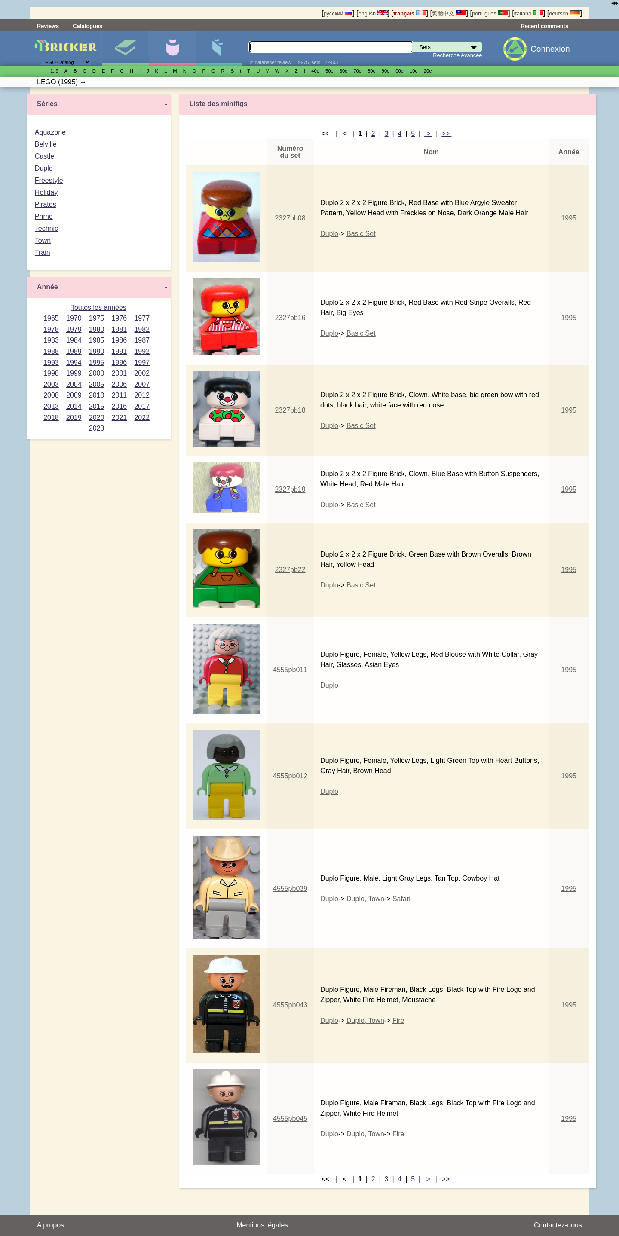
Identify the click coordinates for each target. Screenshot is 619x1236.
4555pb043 (290, 1005)
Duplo (44, 168)
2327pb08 (290, 218)
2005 (96, 384)
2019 (74, 417)
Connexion (550, 48)
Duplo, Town (365, 899)
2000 (96, 373)
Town (43, 240)
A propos (50, 1225)
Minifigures (172, 48)
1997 (142, 362)
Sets (125, 48)
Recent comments (544, 26)
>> (446, 133)
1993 (51, 362)
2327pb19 (290, 489)
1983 (51, 340)
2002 (142, 373)
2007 (142, 384)
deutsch (564, 13)
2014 (74, 406)
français (409, 13)
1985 (96, 340)
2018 (51, 417)
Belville (46, 144)
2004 (74, 384)
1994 (74, 362)
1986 (119, 340)
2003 (51, 384)
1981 (119, 329)
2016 (119, 406)
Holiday (46, 192)
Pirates (45, 204)
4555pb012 (290, 776)
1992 (142, 351)
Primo (44, 216)
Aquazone (50, 132)
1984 (74, 340)
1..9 (54, 70)
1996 (119, 362)
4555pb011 (290, 669)
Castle (44, 156)
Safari (401, 899)
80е (372, 70)
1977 (142, 318)
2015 (96, 406)
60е (344, 70)
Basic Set (361, 233)
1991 (119, 351)
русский (338, 13)
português (490, 13)
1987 (142, 340)
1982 (142, 329)
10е (414, 70)
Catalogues (87, 26)
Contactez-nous (558, 1225)
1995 (96, 362)
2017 (142, 406)
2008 (51, 395)
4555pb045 (290, 1118)
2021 (119, 417)
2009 (74, 395)
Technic (46, 228)
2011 (119, 395)
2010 (96, 395)
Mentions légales (262, 1225)
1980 (96, 329)
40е (315, 70)
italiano (528, 13)
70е (357, 70)
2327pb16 (290, 317)
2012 (142, 395)
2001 (119, 373)
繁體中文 (449, 13)
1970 (74, 318)
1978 (51, 329)
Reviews (48, 26)
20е (428, 70)
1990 (96, 351)
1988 (51, 351)
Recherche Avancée (457, 55)
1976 (119, 318)
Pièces (219, 48)
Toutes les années (98, 307)
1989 (74, 351)
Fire (398, 1020)
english (372, 13)
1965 (51, 318)
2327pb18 (290, 410)
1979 (74, 329)
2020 (96, 417)
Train (42, 252)
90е (386, 70)
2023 (96, 428)
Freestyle (49, 180)
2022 (142, 417)
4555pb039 (290, 888)
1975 (96, 318)
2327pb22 (290, 569)
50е (329, 70)
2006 (119, 384)
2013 (51, 406)
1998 (51, 373)
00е (399, 70)
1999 (74, 373)
